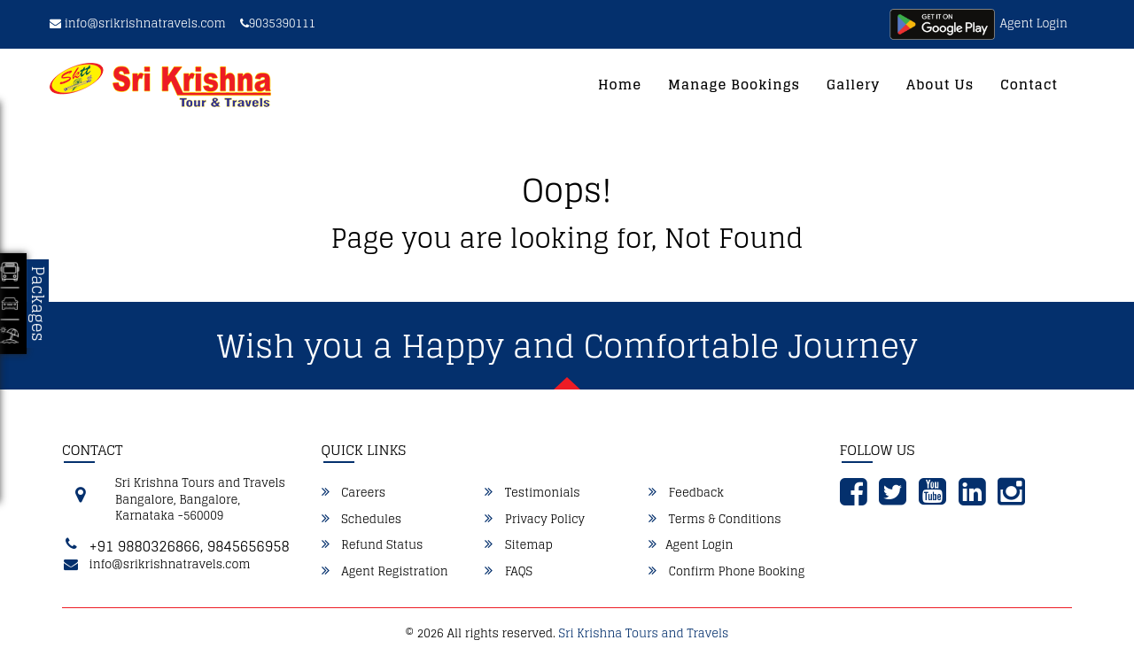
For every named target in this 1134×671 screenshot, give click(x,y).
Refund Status (372, 545)
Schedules (362, 519)
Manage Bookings (734, 84)
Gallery (853, 84)
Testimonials (532, 493)
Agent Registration (385, 572)
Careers (354, 493)
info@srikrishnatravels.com (138, 23)
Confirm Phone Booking (726, 572)
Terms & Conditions (715, 519)
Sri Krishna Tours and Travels (644, 633)
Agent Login (1034, 23)
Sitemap (518, 545)
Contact (1029, 84)
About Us (940, 84)
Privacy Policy (535, 519)
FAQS (508, 572)
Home (619, 84)
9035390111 (277, 23)
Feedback (686, 493)
